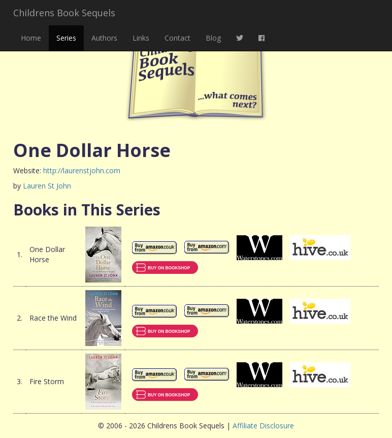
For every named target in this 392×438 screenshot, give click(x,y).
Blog (213, 38)
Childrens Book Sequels (64, 13)
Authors (104, 38)
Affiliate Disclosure (263, 425)
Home (31, 38)
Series (66, 38)
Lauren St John (47, 186)
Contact (177, 38)
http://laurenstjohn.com (81, 170)
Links (141, 38)
